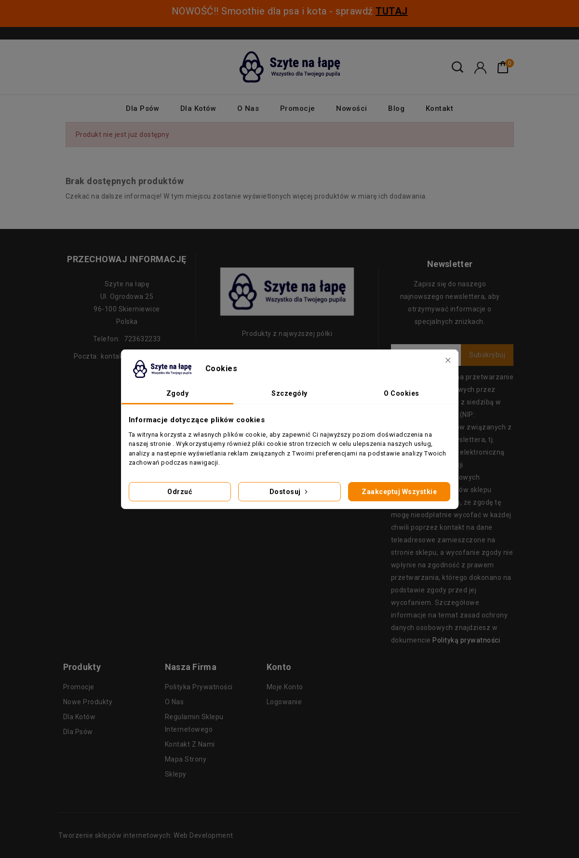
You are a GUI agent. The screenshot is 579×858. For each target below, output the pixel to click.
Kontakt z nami (190, 744)
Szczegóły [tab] (289, 393)
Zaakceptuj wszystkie (399, 492)
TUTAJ (392, 11)
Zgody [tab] (177, 393)
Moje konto (285, 687)
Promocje (297, 108)
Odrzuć (179, 492)
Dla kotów (198, 108)
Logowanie (284, 702)
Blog (396, 108)
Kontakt (440, 108)
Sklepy (176, 774)
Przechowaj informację (127, 259)
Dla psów (142, 108)
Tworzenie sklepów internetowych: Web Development (145, 835)
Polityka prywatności (199, 687)
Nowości (351, 108)
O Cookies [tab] (401, 393)
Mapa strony (186, 759)
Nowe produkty (88, 702)
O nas (248, 108)
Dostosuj (289, 492)
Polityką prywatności (466, 640)
